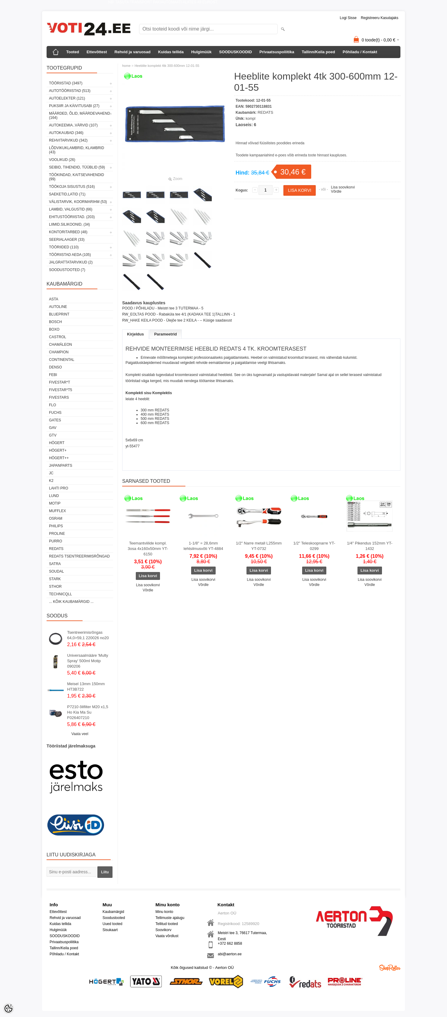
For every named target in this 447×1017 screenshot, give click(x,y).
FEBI (53, 375)
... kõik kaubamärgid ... (71, 602)
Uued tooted (112, 924)
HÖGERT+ (58, 450)
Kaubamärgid (113, 912)
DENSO (55, 367)
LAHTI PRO (58, 488)
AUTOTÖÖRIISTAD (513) (69, 91)
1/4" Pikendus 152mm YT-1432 (369, 546)
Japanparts (60, 465)
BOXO (54, 329)
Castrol (57, 337)
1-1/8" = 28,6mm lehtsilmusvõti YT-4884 (203, 546)
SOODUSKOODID (235, 52)
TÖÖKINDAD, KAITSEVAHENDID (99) (76, 177)
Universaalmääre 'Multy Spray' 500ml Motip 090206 (87, 661)
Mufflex (57, 511)
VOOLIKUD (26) (62, 160)
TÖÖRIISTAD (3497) (65, 83)
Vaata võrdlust (166, 936)
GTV (53, 435)
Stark (55, 579)
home (126, 65)
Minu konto (164, 912)
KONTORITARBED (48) (68, 232)
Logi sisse (348, 18)
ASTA (53, 299)
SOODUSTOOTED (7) (67, 270)
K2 (51, 481)
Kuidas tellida (171, 52)
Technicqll (60, 594)
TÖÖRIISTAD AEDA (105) (70, 255)
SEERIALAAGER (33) (66, 239)
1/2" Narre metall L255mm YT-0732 (259, 546)
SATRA (55, 564)
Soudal (56, 571)
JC (51, 473)
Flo (52, 405)
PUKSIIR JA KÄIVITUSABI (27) (74, 106)
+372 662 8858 (230, 943)
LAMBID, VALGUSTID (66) (70, 209)
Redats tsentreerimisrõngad (79, 556)
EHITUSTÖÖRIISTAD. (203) (72, 217)
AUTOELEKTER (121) (67, 98)
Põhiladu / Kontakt (360, 52)
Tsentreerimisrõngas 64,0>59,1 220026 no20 (88, 635)
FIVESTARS (59, 397)
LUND (54, 496)
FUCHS (55, 412)
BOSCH (55, 322)
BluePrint (59, 314)
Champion (59, 352)
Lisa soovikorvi (343, 187)
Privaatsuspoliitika (276, 52)
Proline (57, 533)
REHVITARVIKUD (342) (68, 140)
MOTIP (54, 503)
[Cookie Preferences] (8, 1008)
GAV (52, 428)
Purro (55, 541)
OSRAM (55, 518)
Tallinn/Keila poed (318, 52)
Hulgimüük (201, 52)
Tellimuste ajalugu (169, 918)
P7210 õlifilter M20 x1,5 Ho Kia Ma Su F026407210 (87, 712)
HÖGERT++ (59, 458)
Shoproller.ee (389, 968)
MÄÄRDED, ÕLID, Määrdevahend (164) (79, 115)
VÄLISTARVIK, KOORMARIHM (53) (78, 202)
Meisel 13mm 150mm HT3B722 (86, 687)
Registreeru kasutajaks (379, 18)
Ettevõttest (96, 52)
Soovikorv (163, 930)
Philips (56, 526)
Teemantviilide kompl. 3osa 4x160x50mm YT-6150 (148, 548)
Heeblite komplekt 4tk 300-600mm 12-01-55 (167, 65)
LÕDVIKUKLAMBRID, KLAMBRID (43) (76, 150)
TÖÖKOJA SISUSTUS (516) (72, 187)
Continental (61, 360)
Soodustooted (114, 918)
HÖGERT (56, 443)
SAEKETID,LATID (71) (67, 194)
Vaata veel (79, 734)
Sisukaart (110, 930)
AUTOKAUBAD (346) (66, 133)
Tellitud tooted (166, 924)
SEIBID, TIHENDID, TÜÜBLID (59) (77, 167)
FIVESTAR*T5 (60, 390)
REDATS (56, 549)
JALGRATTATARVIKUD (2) (71, 262)
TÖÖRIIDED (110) (64, 247)
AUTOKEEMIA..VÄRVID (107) (73, 125)
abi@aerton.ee (230, 954)
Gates (55, 420)
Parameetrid (165, 334)
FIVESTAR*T (59, 382)
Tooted (72, 52)
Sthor (55, 586)
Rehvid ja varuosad (133, 52)
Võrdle (336, 191)
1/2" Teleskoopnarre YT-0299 (314, 546)
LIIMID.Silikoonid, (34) (69, 224)
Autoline (58, 307)
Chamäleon (60, 344)
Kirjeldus (135, 334)
